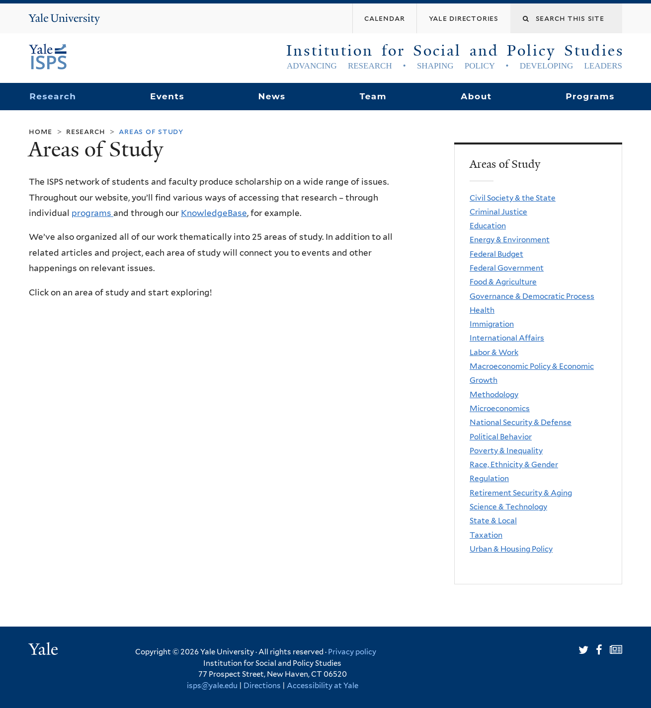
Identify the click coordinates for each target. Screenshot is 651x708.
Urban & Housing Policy (511, 549)
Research (52, 96)
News (271, 96)
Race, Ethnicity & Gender (514, 464)
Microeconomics (500, 408)
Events (167, 96)
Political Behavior (501, 436)
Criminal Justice (498, 211)
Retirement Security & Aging (521, 492)
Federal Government (507, 268)
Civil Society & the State (513, 198)
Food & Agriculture (503, 281)
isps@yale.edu (212, 685)
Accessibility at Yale (322, 685)
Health (482, 310)
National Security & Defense (520, 422)
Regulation (489, 478)
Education (488, 225)
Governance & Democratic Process (532, 296)
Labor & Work (494, 352)
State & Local (493, 520)
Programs (590, 96)
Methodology (494, 394)
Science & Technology (508, 506)
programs (92, 213)
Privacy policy (352, 651)
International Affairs (507, 338)
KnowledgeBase (214, 213)
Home (40, 131)
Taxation (486, 535)
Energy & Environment (510, 239)
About (476, 96)
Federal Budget (496, 254)
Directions (262, 685)
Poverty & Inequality (506, 450)
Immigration (492, 324)
